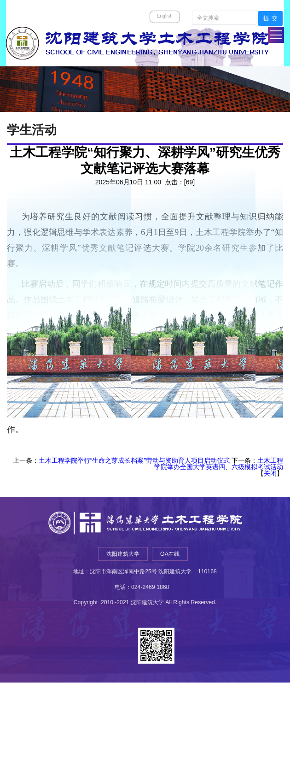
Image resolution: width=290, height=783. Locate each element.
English (164, 15)
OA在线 (170, 554)
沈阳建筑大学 (123, 554)
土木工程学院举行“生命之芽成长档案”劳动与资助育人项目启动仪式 (134, 460)
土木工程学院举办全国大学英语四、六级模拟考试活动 (218, 464)
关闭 (270, 473)
